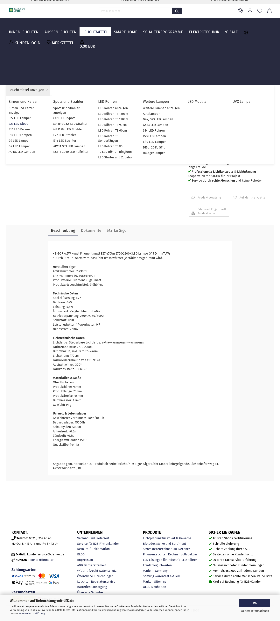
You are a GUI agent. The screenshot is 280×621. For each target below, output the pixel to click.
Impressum (85, 560)
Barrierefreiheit (95, 565)
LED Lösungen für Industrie (161, 560)
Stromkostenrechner (157, 549)
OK (255, 602)
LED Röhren (189, 560)
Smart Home (125, 28)
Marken (148, 581)
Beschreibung (63, 230)
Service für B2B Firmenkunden (98, 543)
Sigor (229, 96)
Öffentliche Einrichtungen (95, 576)
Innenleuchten (24, 28)
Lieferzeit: (195, 90)
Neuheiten (158, 587)
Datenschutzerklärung (32, 613)
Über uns (83, 592)
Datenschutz (107, 571)
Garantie (97, 592)
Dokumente (91, 230)
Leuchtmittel (95, 28)
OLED (146, 587)
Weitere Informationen (255, 611)
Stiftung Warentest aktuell (161, 576)
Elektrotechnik (204, 28)
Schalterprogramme (163, 28)
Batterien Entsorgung (92, 587)
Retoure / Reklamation (93, 549)
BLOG (81, 554)
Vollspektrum (190, 554)
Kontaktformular (41, 560)
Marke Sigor (117, 230)
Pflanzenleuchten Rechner (161, 554)
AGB (80, 565)
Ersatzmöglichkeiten (157, 565)
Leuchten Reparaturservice (96, 581)
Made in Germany (155, 571)
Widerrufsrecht (87, 571)
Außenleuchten (61, 28)
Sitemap (160, 581)
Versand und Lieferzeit (93, 538)
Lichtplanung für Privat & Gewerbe (167, 538)
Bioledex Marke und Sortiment (164, 543)
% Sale (231, 28)
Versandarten (23, 592)
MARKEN (264, 28)
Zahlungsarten (23, 569)
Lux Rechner (181, 549)
